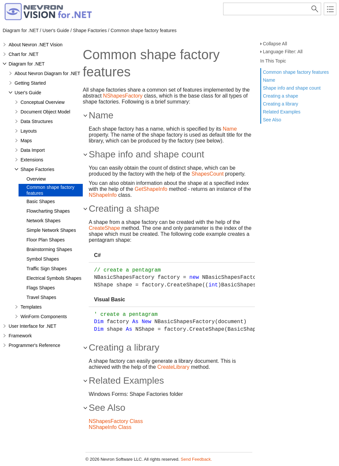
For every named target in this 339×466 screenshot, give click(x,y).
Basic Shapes (40, 201)
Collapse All (275, 43)
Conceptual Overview (43, 102)
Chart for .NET (23, 54)
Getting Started (30, 83)
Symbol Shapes (42, 259)
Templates (31, 307)
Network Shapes (43, 220)
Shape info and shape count (291, 88)
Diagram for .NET (27, 63)
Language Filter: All (283, 51)
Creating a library (280, 103)
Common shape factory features (296, 72)
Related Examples (282, 111)
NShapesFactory (122, 96)
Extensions (32, 159)
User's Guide (28, 92)
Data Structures (37, 121)
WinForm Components (44, 316)
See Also (272, 119)
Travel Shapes (41, 297)
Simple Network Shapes (51, 230)
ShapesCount (207, 174)
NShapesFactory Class (116, 421)
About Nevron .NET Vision (36, 44)
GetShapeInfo (151, 189)
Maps (26, 140)
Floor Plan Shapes (45, 239)
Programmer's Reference (34, 345)
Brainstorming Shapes (49, 249)
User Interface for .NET (32, 326)
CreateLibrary (173, 367)
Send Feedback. (196, 459)
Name (269, 80)
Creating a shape (280, 96)
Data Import (33, 150)
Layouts (29, 131)
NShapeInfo (103, 195)
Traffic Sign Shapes (46, 268)
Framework (20, 335)
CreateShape (104, 228)
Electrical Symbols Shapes (53, 278)
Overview (36, 179)
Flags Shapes (40, 287)
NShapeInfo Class (110, 427)
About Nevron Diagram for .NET (47, 73)
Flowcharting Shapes (48, 211)
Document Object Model (45, 111)
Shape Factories (37, 169)
